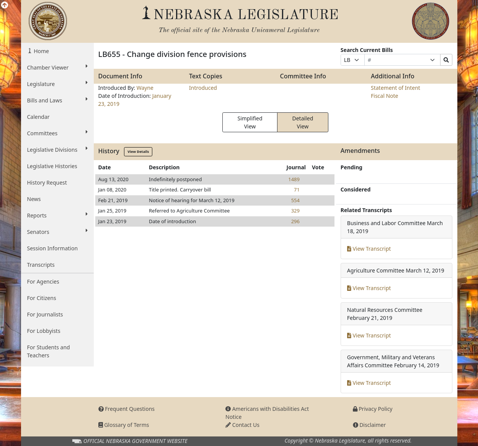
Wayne (145, 87)
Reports (57, 215)
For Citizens (41, 298)
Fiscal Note (384, 95)
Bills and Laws (57, 100)
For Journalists (45, 314)
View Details (138, 151)
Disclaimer (369, 424)
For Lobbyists (43, 330)
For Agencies (43, 281)
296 (295, 221)
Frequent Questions (126, 408)
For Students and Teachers (48, 351)
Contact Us (242, 424)
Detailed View (302, 122)
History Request (47, 182)
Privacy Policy (373, 408)
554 (295, 200)
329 (295, 210)
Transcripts (41, 264)
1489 (294, 179)
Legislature (57, 84)
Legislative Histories (52, 166)
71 (297, 189)
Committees (57, 133)
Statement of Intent (395, 87)
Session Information (52, 248)
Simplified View (249, 122)
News (34, 199)
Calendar (38, 116)
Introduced (203, 87)
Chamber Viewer (57, 67)
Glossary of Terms (123, 424)
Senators (57, 231)
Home (41, 51)
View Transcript (369, 248)
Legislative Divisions (57, 149)
